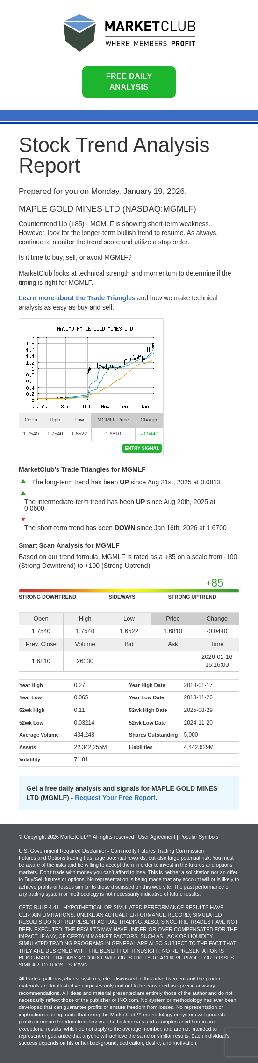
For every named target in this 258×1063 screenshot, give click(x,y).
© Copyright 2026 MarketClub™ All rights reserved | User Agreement (98, 837)
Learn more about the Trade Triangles (77, 298)
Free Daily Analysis (129, 81)
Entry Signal (142, 448)
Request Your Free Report (115, 797)
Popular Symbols (198, 837)
